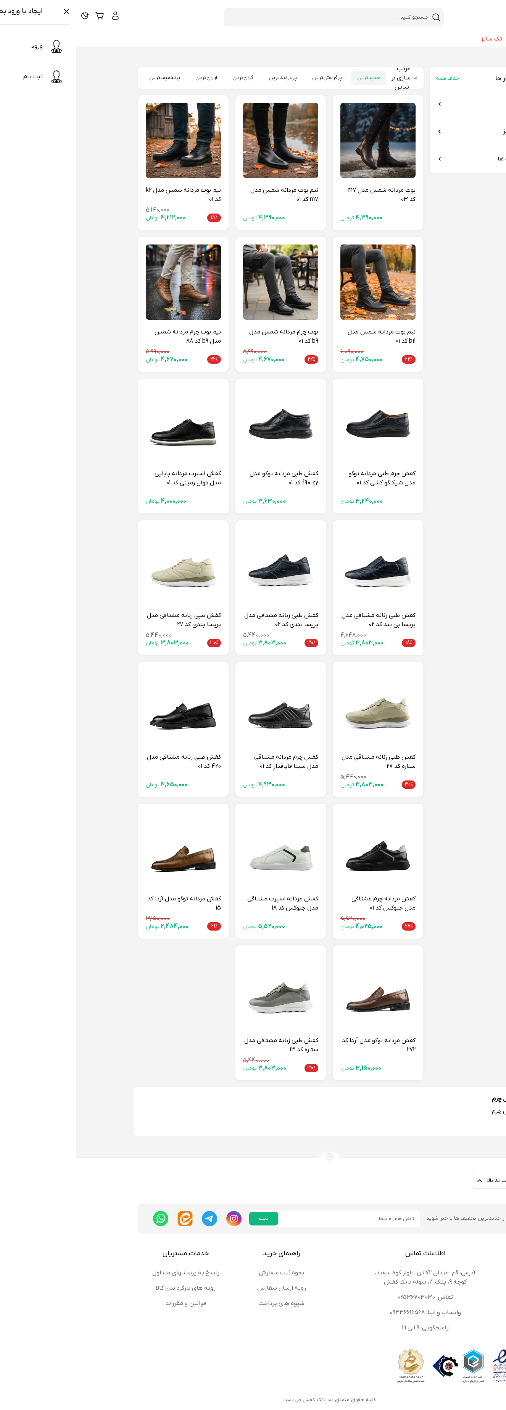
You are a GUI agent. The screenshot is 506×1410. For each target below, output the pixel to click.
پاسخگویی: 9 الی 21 (349, 1328)
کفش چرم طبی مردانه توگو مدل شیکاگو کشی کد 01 (305, 478)
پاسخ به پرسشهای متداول (109, 1273)
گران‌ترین (166, 77)
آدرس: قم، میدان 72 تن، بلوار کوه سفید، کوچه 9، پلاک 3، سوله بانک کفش (348, 1277)
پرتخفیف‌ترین (88, 77)
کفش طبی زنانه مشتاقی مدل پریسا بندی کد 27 (108, 620)
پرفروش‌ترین (251, 77)
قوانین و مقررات (109, 1303)
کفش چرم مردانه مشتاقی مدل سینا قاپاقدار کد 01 (210, 761)
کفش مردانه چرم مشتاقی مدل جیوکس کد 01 (307, 903)
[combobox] (253, 17)
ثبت (187, 1218)
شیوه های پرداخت (205, 1303)
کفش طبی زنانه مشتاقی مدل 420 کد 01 (108, 761)
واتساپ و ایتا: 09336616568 (349, 1312)
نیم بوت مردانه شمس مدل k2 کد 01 (107, 194)
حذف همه (371, 78)
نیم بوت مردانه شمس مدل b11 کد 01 (305, 336)
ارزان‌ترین (130, 77)
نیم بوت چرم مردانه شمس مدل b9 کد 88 (111, 336)
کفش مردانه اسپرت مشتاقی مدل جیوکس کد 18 (206, 903)
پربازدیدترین (206, 77)
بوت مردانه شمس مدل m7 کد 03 (305, 194)
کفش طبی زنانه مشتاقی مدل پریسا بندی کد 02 (205, 620)
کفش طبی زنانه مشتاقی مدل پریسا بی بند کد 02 (302, 620)
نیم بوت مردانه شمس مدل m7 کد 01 (208, 194)
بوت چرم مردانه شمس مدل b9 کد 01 (207, 336)
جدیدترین (292, 77)
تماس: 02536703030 (349, 1297)
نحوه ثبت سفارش (205, 1273)
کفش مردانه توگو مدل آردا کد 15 (108, 903)
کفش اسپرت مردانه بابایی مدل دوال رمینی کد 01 (111, 478)
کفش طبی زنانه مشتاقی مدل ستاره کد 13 (205, 1045)
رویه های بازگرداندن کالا (109, 1288)
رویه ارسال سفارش (205, 1288)
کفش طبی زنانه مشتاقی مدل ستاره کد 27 (302, 761)
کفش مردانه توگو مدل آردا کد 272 (302, 1045)
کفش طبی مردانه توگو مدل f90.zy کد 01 (207, 478)
